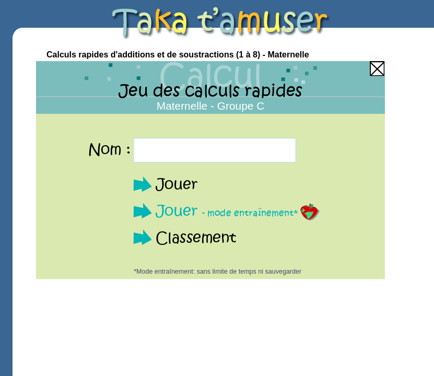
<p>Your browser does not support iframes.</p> (210, 170)
